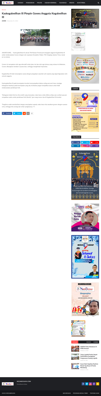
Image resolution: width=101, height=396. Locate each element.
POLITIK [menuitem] (39, 3)
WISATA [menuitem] (71, 3)
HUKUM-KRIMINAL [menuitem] (51, 3)
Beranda (4, 9)
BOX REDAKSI (67, 393)
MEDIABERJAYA (10, 393)
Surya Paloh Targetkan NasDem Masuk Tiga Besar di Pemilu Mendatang (89, 365)
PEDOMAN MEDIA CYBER (80, 393)
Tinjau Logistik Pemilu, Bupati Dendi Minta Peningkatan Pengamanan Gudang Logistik (88, 356)
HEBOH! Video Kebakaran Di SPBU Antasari (88, 347)
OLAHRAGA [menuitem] (63, 3)
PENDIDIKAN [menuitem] (30, 3)
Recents (89, 342)
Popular (74, 342)
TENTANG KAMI (94, 393)
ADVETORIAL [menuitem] (81, 3)
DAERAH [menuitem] (20, 3)
